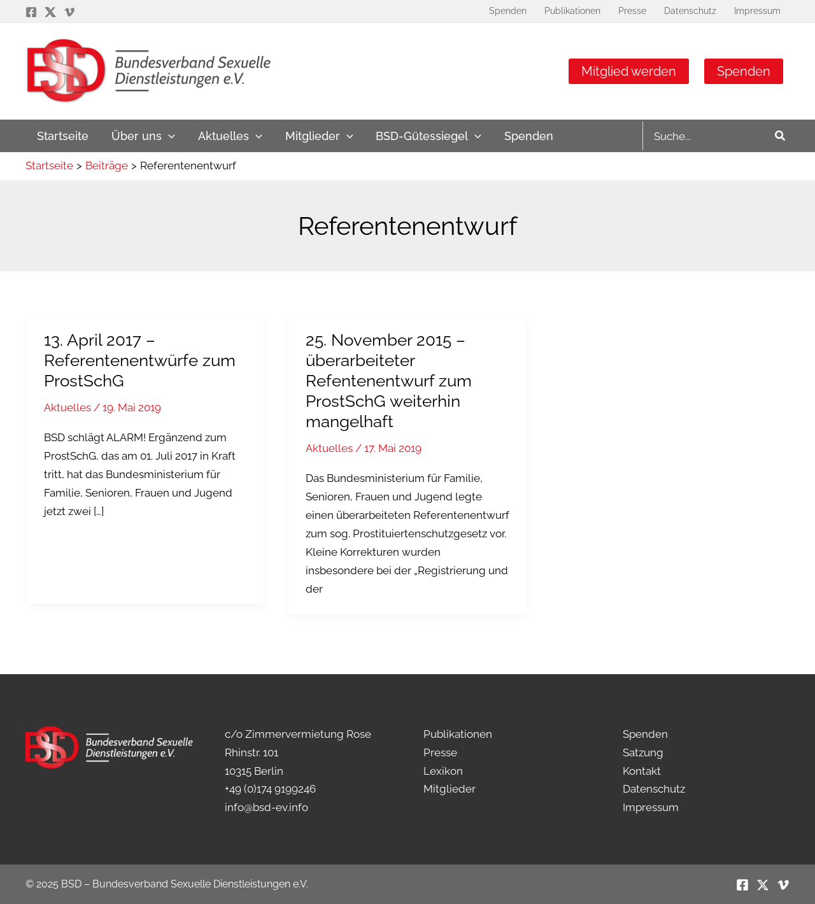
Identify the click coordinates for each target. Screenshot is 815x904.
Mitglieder (449, 788)
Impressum (651, 807)
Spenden (743, 71)
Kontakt (642, 771)
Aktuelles (67, 407)
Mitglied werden (628, 71)
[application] (168, 136)
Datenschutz (654, 788)
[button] (28, 876)
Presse (440, 752)
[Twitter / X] (50, 12)
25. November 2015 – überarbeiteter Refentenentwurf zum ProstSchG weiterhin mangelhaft (389, 380)
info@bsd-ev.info (266, 807)
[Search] (780, 136)
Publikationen (457, 734)
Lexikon (443, 771)
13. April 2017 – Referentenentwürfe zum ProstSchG (140, 360)
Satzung (643, 752)
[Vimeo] (69, 12)
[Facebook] (31, 12)
